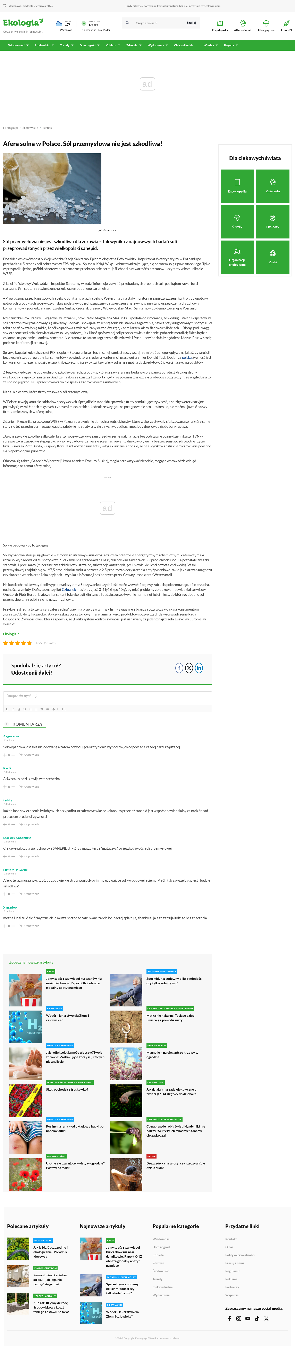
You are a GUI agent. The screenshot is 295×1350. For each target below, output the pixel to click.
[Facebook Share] (179, 668)
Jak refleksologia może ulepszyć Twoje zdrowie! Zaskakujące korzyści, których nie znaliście (75, 1056)
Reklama (231, 1279)
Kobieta (158, 1255)
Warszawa (15, 6)
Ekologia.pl (10, 127)
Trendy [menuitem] (64, 45)
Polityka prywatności (240, 1255)
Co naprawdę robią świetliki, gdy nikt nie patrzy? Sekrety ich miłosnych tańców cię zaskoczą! (175, 1130)
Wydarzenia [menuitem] (155, 45)
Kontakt (231, 1239)
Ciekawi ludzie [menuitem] (183, 45)
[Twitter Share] (189, 668)
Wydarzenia (161, 1295)
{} (58, 708)
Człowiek (69, 589)
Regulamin (232, 1271)
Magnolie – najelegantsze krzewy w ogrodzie (172, 1054)
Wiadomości (161, 1239)
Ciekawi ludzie (163, 1287)
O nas (229, 1247)
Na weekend (89, 30)
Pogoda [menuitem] (228, 45)
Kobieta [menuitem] (110, 45)
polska (187, 357)
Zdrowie (158, 1263)
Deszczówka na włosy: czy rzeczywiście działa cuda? (175, 1165)
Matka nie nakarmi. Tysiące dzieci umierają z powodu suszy (170, 1017)
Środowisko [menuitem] (42, 45)
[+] (64, 708)
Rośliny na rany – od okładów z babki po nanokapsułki (74, 1128)
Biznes (47, 127)
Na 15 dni (104, 30)
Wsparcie (231, 1295)
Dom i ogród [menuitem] (87, 45)
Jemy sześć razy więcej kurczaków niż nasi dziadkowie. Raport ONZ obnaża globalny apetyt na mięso (74, 982)
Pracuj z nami (234, 1263)
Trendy (157, 1279)
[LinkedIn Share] (199, 668)
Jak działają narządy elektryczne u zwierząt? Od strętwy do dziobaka (171, 1091)
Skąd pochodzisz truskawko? (67, 1089)
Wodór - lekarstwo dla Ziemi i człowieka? (67, 1017)
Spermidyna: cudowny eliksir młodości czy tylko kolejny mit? (174, 980)
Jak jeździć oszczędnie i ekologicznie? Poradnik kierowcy (50, 1251)
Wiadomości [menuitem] (16, 45)
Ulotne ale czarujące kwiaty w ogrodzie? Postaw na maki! (75, 1165)
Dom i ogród (161, 1247)
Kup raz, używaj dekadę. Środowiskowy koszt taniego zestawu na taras (51, 1307)
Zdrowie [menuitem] (131, 45)
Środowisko (30, 127)
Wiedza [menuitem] (208, 45)
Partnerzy (232, 1287)
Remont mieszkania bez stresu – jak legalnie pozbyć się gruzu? (50, 1279)
